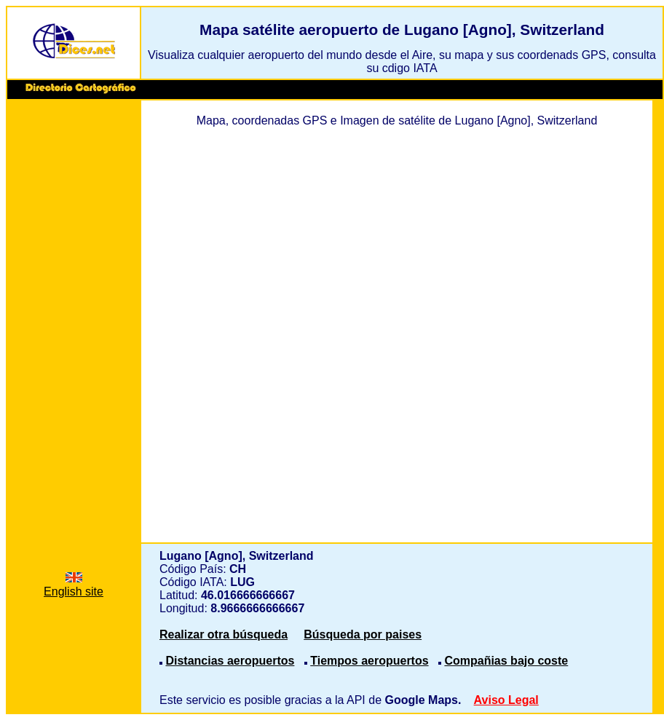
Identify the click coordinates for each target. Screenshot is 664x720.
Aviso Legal (506, 700)
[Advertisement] (73, 326)
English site (73, 585)
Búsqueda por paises (363, 634)
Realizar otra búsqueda (223, 634)
